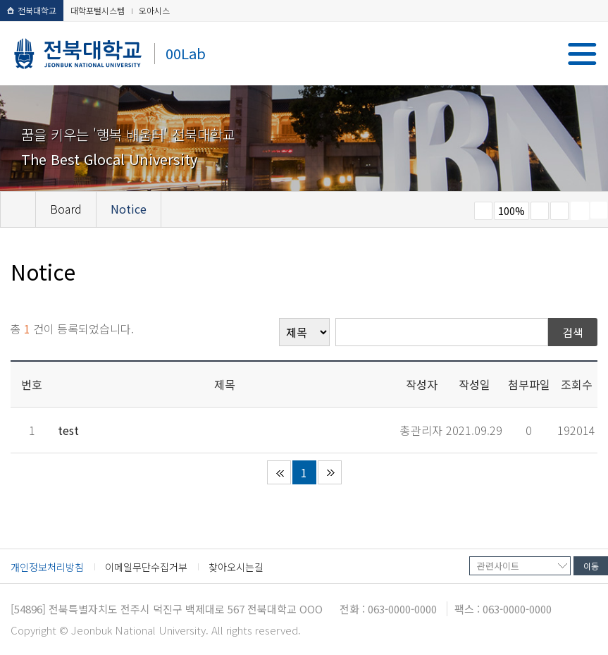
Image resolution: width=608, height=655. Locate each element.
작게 (483, 211)
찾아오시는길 (236, 567)
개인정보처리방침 (47, 567)
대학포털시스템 (97, 10)
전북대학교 (31, 10)
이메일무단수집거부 (146, 567)
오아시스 (154, 10)
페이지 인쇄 (580, 211)
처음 (279, 472)
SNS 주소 (598, 210)
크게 (540, 211)
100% (511, 211)
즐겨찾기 (559, 211)
